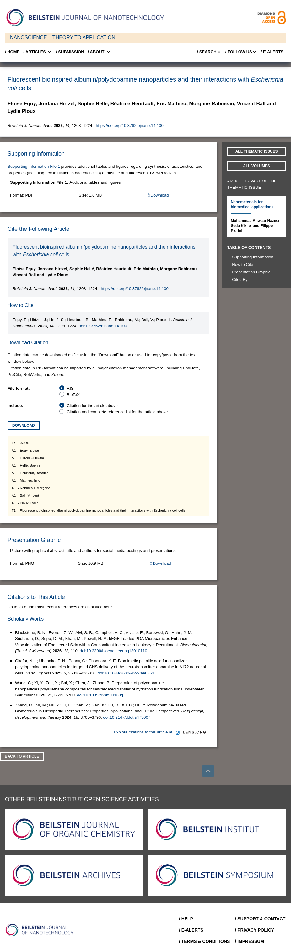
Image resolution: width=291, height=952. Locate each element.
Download (158, 195)
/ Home (12, 52)
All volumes (256, 166)
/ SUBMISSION (70, 52)
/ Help (186, 918)
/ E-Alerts (272, 52)
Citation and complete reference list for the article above (117, 412)
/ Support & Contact (260, 918)
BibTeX (73, 394)
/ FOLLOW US (241, 52)
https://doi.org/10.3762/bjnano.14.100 (129, 125)
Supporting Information (252, 257)
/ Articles (37, 52)
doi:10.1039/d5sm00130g (100, 695)
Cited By (239, 279)
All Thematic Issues (256, 151)
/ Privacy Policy (254, 930)
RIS (70, 388)
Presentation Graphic (251, 272)
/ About (99, 52)
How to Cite (242, 264)
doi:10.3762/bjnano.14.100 (102, 326)
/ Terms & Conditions (204, 941)
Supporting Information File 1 (34, 166)
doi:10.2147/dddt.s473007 (126, 717)
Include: (15, 405)
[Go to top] (208, 771)
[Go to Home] (41, 930)
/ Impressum (249, 941)
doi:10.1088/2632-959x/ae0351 (126, 673)
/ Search (209, 52)
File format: (19, 388)
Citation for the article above (92, 405)
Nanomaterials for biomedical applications (252, 204)
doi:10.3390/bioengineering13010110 (113, 650)
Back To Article (22, 756)
